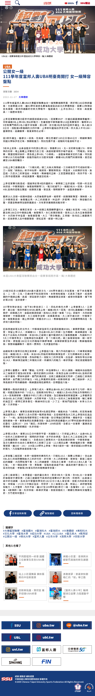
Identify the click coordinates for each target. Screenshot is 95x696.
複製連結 (49, 513)
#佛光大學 (25, 536)
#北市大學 (52, 536)
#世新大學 (79, 536)
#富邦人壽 (38, 536)
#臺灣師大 (54, 530)
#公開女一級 (10, 536)
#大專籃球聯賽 (11, 530)
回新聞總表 (77, 513)
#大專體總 (68, 530)
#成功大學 (36, 533)
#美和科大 (81, 530)
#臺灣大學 (22, 533)
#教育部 (83, 533)
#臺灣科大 (41, 530)
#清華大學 (65, 536)
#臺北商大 (71, 533)
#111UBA (57, 533)
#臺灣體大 (27, 530)
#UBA (47, 533)
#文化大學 (9, 533)
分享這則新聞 (19, 513)
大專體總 (23, 97)
